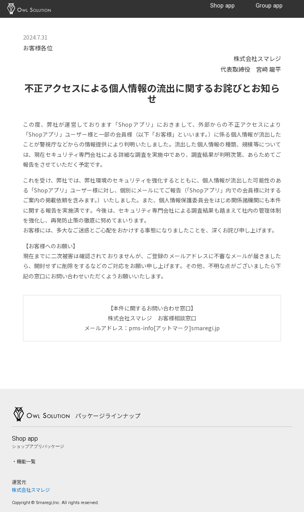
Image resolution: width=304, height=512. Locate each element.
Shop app (222, 6)
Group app (269, 6)
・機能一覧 (24, 461)
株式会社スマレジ (31, 489)
